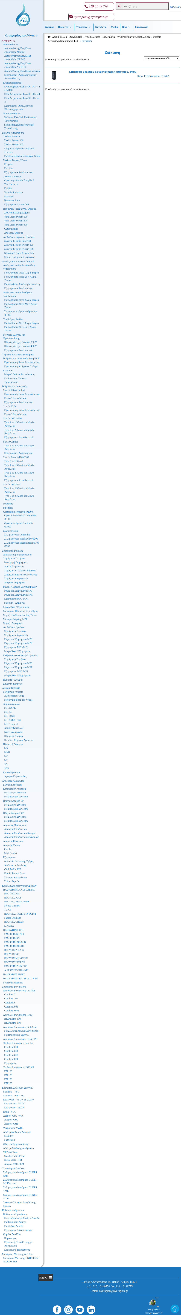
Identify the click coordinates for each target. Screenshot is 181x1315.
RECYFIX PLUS (13, 897)
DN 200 (8, 1083)
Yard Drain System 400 (15, 224)
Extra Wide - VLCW (14, 1107)
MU (6, 760)
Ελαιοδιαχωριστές (12, 82)
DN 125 (8, 1075)
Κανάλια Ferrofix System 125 (19, 253)
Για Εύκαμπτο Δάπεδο (15, 1222)
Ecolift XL (8, 370)
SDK (6, 768)
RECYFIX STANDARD (16, 901)
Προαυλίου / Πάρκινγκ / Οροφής (19, 208)
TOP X (7, 909)
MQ (6, 756)
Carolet (7, 849)
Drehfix (8, 188)
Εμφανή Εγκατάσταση (15, 398)
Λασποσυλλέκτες (11, 113)
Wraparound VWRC (13, 1128)
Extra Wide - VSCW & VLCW (18, 1099)
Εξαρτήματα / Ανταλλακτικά (18, 1230)
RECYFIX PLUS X (14, 950)
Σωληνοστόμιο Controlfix (17, 534)
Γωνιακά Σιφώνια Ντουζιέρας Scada (22, 156)
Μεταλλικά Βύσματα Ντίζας (18, 699)
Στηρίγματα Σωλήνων (14, 558)
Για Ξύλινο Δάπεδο (13, 1226)
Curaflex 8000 (11, 1059)
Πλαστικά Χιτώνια (13, 736)
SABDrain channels (13, 982)
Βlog (126, 27)
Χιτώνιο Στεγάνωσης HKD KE (18, 1067)
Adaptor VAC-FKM (14, 1164)
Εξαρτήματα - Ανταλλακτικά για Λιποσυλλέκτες (126, 37)
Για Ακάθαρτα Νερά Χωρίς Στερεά (21, 272)
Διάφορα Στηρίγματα (14, 582)
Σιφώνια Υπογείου (12, 176)
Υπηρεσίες (83, 27)
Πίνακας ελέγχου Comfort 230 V (20, 342)
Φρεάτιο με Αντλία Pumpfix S (19, 180)
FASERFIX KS (12, 938)
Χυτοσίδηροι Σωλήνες (13, 1168)
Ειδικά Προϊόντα (11, 772)
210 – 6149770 (101, 1286)
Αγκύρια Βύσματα (11, 688)
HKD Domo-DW (12, 1018)
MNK (7, 752)
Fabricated (9, 1140)
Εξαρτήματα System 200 (16, 204)
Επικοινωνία (141, 27)
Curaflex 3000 (11, 1047)
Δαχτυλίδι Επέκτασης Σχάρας (19, 861)
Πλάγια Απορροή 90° (13, 801)
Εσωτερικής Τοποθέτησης (17, 1249)
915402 (110, 73)
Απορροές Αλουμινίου (13, 781)
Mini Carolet (10, 853)
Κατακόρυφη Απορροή (14, 789)
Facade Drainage (12, 918)
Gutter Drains (11, 228)
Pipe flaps (8, 507)
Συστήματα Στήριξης (12, 550)
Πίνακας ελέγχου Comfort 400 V (20, 346)
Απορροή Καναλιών (13, 841)
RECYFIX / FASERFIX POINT (20, 913)
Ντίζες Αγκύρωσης (13, 732)
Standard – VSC (11, 1091)
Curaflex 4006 (11, 1051)
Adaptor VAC (11, 1119)
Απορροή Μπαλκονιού (15, 829)
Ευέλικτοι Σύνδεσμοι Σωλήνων (17, 1087)
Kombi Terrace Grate (14, 873)
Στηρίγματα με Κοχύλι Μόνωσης (20, 574)
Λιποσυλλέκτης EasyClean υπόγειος (22, 71)
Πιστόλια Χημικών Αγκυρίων (18, 740)
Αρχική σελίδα (59, 37)
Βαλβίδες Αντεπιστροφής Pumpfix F (21, 358)
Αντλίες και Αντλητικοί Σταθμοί (18, 261)
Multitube (8, 503)
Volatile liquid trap (13, 192)
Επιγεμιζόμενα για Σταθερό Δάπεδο (21, 1218)
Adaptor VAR (11, 1123)
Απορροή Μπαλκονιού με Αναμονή (21, 837)
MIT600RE (10, 707)
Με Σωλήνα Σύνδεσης (15, 792)
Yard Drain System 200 (15, 220)
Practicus (8, 168)
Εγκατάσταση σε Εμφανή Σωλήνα (21, 366)
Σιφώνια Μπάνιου (12, 136)
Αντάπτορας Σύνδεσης (15, 865)
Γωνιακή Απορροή (12, 784)
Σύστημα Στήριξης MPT (15, 619)
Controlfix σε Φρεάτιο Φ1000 (18, 511)
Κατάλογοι (101, 27)
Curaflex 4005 (11, 1055)
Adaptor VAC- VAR (13, 1115)
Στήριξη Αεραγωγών (13, 623)
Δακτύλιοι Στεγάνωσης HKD (17, 1015)
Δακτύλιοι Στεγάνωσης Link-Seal (19, 1027)
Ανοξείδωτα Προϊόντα (14, 627)
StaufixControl (10, 441)
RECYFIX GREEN (14, 921)
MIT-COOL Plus (12, 720)
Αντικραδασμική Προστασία (17, 554)
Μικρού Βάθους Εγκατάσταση (19, 374)
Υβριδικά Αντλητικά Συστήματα (18, 354)
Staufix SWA (9, 406)
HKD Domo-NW (12, 1023)
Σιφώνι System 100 (14, 140)
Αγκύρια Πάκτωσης (14, 695)
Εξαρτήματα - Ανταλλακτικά (18, 172)
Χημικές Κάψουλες (14, 728)
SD (5, 764)
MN (6, 748)
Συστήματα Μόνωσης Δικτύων (17, 1254)
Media (114, 27)
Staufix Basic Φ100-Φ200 (16, 457)
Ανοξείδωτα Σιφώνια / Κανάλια (18, 237)
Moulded (8, 1136)
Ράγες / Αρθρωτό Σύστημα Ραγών (20, 587)
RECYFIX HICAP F (14, 962)
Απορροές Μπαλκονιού (14, 825)
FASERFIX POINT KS (15, 966)
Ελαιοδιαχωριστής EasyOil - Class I (22, 94)
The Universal (11, 184)
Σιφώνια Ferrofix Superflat (17, 241)
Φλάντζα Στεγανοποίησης (16, 1144)
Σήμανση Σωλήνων (12, 684)
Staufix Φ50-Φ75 (11, 484)
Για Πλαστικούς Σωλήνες (16, 1035)
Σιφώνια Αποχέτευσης (13, 133)
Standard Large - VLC (14, 1095)
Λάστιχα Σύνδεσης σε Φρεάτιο (18, 1148)
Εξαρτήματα (9, 857)
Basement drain (12, 200)
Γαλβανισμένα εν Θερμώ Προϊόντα (20, 655)
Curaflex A (9, 1002)
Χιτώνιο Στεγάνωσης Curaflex (18, 1043)
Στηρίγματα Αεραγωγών (16, 578)
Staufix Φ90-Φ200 (12, 418)
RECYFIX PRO (12, 893)
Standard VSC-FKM (14, 1156)
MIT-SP (8, 712)
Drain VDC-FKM (13, 1160)
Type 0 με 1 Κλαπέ (13, 461)
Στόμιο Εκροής (11, 881)
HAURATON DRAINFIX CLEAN (20, 978)
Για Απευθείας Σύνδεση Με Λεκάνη (22, 284)
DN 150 (8, 1079)
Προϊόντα (65, 27)
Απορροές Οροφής (13, 233)
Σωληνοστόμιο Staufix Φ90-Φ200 (21, 538)
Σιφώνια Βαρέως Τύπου (15, 160)
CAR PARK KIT (12, 869)
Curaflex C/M (11, 998)
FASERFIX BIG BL (14, 946)
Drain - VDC (9, 1112)
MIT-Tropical (11, 724)
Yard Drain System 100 (15, 216)
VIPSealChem (10, 1152)
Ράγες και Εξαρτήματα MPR (18, 595)
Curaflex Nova (11, 1010)
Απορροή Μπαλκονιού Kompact (20, 833)
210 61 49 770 (98, 6)
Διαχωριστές (75, 37)
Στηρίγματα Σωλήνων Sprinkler (20, 570)
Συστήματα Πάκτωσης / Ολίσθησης (21, 611)
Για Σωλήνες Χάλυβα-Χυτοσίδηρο (21, 1030)
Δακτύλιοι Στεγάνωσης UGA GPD (20, 1039)
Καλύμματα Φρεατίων (13, 1210)
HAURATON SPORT (14, 974)
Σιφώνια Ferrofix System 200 (18, 249)
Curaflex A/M (11, 1006)
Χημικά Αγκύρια (11, 704)
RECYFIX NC (11, 954)
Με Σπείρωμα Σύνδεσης (16, 796)
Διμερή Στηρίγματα (14, 566)
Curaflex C (9, 994)
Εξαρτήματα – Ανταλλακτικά (18, 437)
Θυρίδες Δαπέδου (12, 1234)
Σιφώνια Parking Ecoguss (17, 212)
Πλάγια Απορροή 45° (13, 813)
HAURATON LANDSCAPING (19, 889)
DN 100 (8, 1071)
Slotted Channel (12, 905)
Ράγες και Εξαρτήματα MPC (18, 590)
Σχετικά (49, 27)
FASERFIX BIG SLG (15, 942)
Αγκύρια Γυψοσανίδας (15, 776)
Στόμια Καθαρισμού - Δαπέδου (19, 257)
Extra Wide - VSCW (14, 1103)
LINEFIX (9, 926)
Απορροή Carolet (11, 845)
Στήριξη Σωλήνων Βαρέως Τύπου (20, 615)
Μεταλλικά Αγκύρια (13, 692)
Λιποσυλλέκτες (92, 37)
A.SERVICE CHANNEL (16, 970)
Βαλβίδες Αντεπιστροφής (14, 386)
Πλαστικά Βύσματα (13, 744)
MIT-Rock (9, 716)
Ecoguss (8, 164)
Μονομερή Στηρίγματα (15, 562)
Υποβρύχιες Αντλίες (13, 319)
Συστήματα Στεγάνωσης (14, 986)
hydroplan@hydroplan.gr (91, 17)
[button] (43, 1277)
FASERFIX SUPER (14, 934)
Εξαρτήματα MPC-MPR (16, 598)
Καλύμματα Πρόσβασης (15, 1214)
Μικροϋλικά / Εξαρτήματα (16, 607)
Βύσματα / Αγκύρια (12, 679)
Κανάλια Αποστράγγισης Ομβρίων (19, 886)
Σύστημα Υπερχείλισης (15, 877)
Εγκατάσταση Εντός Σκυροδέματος (21, 362)
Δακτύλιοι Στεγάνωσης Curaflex (19, 990)
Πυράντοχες (10, 1238)
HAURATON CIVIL (13, 930)
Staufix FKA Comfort (14, 390)
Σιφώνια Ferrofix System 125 (18, 245)
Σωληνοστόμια (10, 531)
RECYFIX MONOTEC (16, 958)
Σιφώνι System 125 (14, 144)
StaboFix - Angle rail (14, 602)
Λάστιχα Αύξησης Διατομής (17, 1132)
